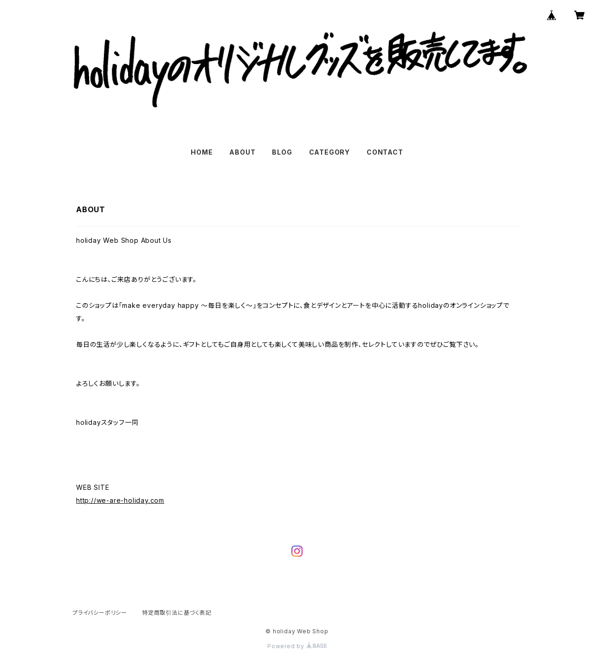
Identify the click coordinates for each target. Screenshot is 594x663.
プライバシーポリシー (99, 612)
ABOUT (242, 152)
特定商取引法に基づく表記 (177, 612)
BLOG (282, 152)
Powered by (297, 646)
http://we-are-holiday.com (120, 500)
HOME (202, 152)
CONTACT (385, 152)
